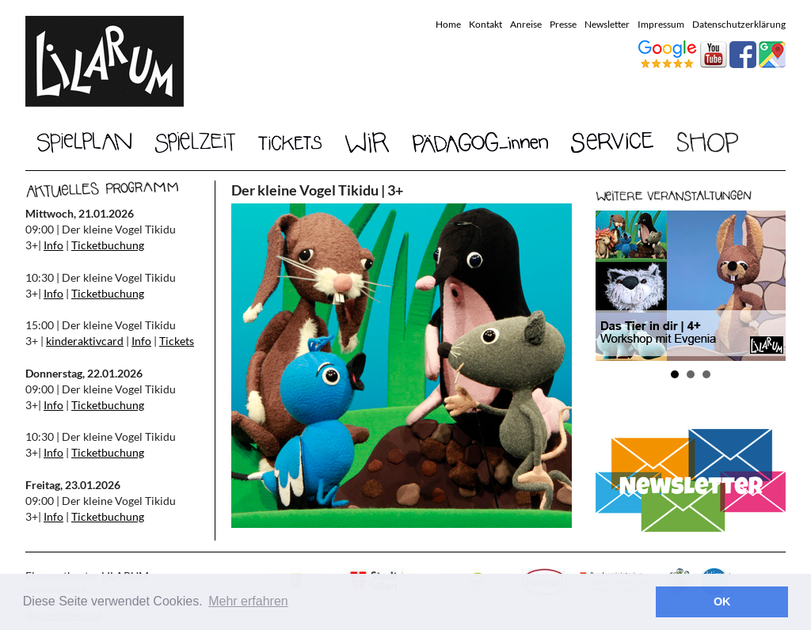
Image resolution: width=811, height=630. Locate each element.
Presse (563, 24)
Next (765, 285)
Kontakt (485, 24)
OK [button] (722, 601)
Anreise (526, 24)
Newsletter (607, 24)
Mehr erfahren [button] (248, 601)
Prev (616, 285)
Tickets (176, 340)
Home (448, 24)
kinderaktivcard (85, 340)
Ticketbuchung (107, 245)
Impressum (661, 24)
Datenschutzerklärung (739, 24)
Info (53, 245)
